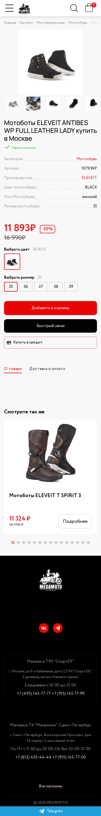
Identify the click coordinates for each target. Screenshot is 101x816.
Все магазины (50, 786)
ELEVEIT (89, 178)
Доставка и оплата (47, 369)
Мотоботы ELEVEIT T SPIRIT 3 (45, 495)
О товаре (13, 369)
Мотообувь (86, 159)
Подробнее (75, 521)
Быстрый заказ (51, 326)
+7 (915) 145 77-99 (68, 694)
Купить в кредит (24, 342)
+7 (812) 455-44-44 (33, 757)
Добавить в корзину (50, 308)
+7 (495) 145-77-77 (34, 694)
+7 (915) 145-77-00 (69, 757)
